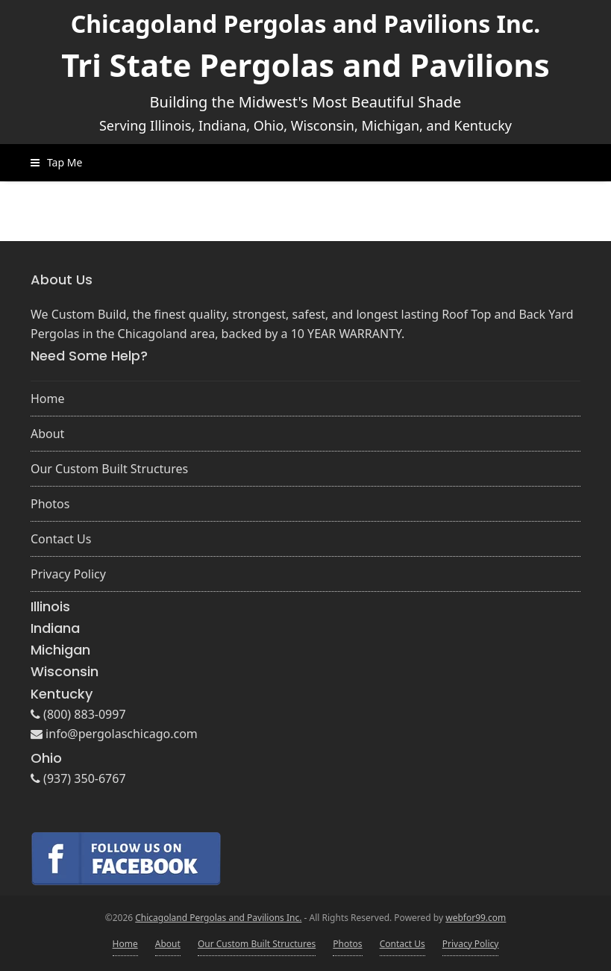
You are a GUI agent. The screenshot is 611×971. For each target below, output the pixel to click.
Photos (50, 504)
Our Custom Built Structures (109, 468)
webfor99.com (475, 917)
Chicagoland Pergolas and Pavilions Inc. (306, 23)
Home (48, 398)
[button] (56, 162)
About (47, 433)
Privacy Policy (68, 574)
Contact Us (61, 539)
